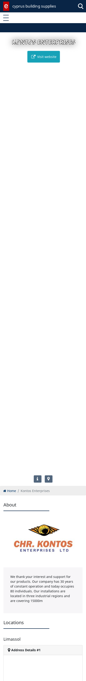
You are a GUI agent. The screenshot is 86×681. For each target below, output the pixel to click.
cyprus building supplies (34, 6)
